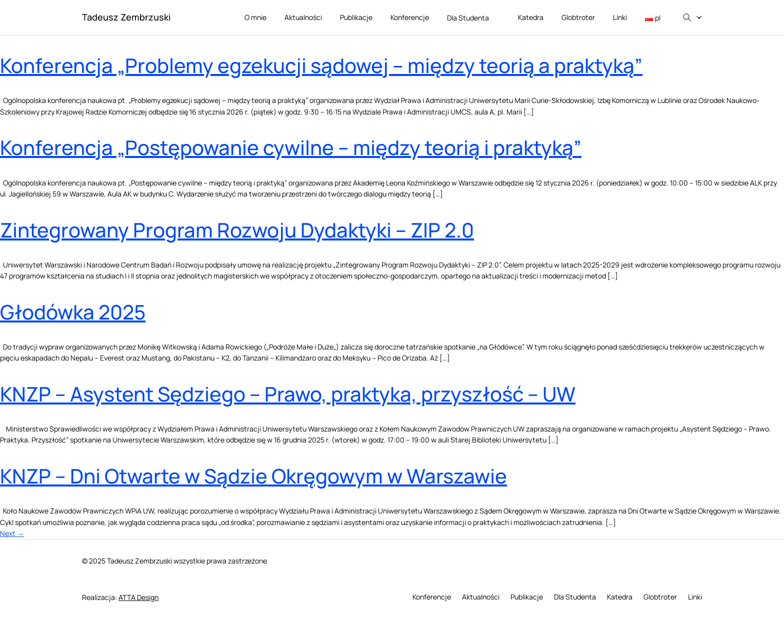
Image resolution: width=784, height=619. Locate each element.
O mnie (255, 17)
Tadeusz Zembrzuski (126, 17)
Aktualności (303, 17)
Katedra (531, 17)
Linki (620, 17)
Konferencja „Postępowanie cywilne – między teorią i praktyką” (291, 147)
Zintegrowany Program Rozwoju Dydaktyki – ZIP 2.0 (237, 230)
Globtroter (578, 17)
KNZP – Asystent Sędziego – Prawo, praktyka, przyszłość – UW (288, 394)
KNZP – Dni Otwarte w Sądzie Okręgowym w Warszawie (253, 476)
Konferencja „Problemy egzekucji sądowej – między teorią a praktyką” (321, 65)
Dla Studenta (473, 18)
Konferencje (409, 17)
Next (12, 533)
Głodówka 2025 (73, 312)
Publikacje (356, 17)
